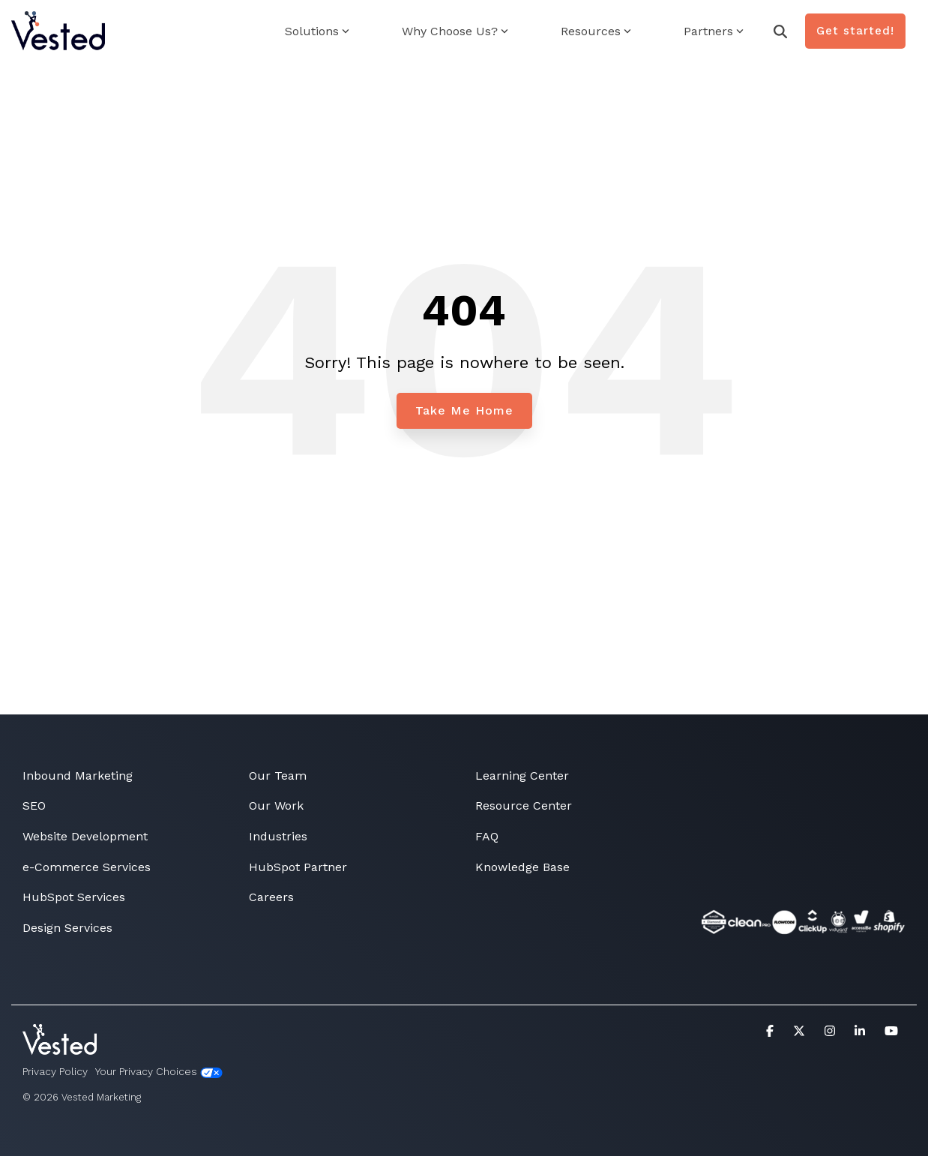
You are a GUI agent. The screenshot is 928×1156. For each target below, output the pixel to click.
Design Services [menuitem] (67, 928)
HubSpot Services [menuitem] (73, 897)
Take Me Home (464, 410)
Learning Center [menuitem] (522, 775)
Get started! (855, 30)
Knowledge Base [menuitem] (522, 867)
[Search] (780, 31)
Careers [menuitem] (271, 897)
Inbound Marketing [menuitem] (77, 775)
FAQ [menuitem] (486, 836)
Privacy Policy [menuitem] (55, 1071)
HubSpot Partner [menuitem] (298, 867)
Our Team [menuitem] (278, 775)
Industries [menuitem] (278, 836)
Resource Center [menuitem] (523, 805)
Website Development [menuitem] (85, 836)
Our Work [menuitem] (276, 805)
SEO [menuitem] (34, 805)
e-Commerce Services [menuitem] (86, 867)
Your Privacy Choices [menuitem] (159, 1071)
